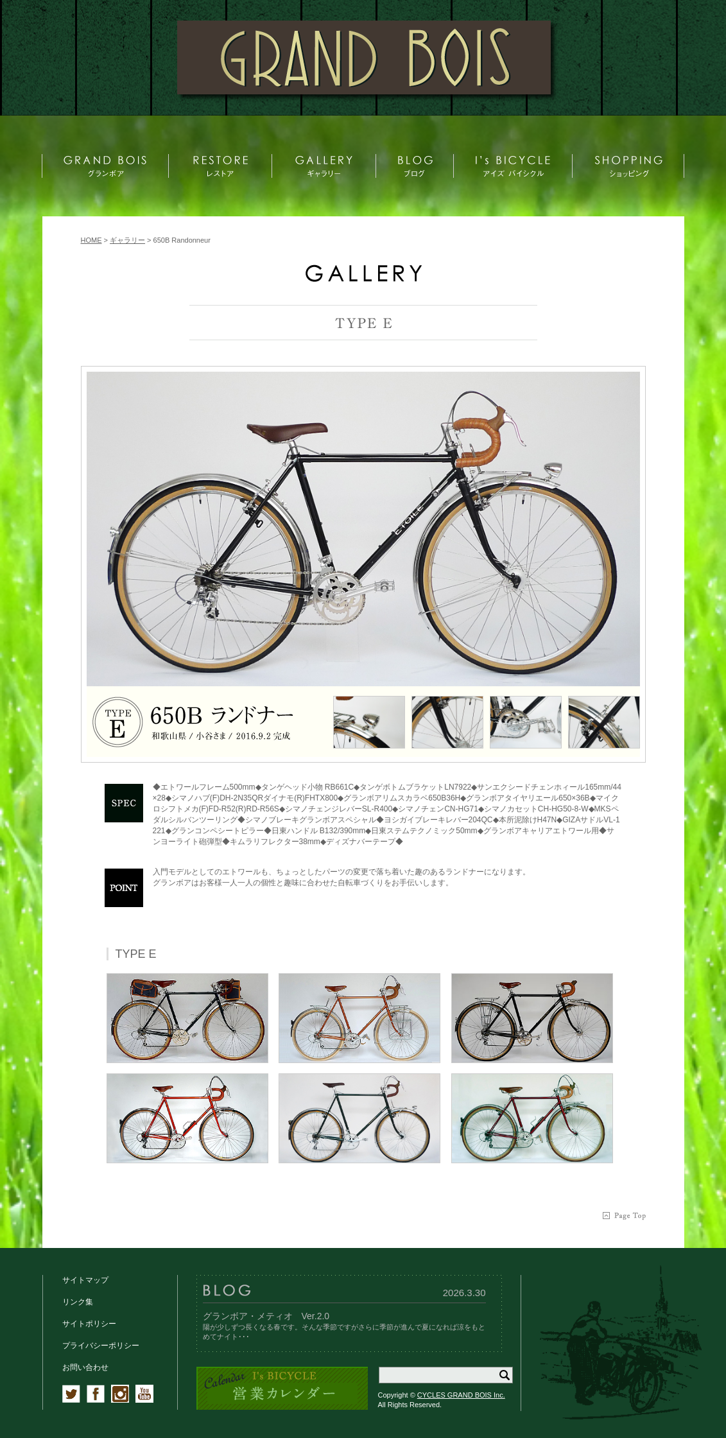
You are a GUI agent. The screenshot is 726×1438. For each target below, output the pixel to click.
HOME (91, 240)
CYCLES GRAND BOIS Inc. (461, 1395)
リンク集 (77, 1301)
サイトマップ (85, 1280)
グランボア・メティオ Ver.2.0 (266, 1316)
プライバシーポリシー (100, 1345)
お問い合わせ (85, 1367)
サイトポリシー (89, 1323)
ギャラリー (127, 240)
